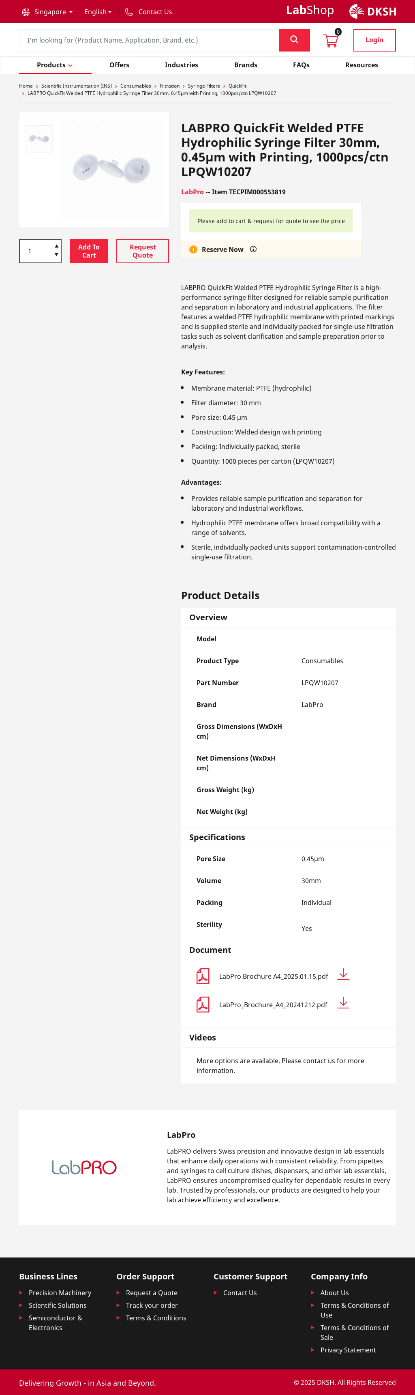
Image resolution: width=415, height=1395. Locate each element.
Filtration (170, 85)
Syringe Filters (204, 85)
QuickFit (237, 85)
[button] (47, 12)
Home (26, 85)
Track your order (152, 1305)
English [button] (95, 11)
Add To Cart (89, 251)
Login (375, 39)
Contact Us (240, 1292)
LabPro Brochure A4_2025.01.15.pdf (284, 974)
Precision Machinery (60, 1292)
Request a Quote (152, 1292)
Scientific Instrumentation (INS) (76, 85)
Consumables (135, 85)
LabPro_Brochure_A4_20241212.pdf (284, 1003)
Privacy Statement (348, 1350)
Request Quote (143, 251)
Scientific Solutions (58, 1305)
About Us (335, 1292)
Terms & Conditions (156, 1317)
